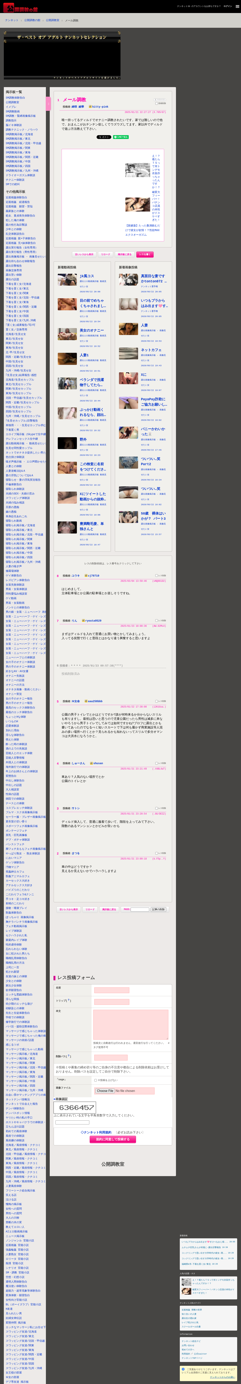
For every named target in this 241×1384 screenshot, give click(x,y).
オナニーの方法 (15, 685)
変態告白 (11, 776)
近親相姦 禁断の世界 (192, 1309)
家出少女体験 (14, 986)
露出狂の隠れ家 (189, 1318)
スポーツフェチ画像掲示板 (22, 826)
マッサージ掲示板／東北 (20, 1058)
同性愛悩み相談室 (16, 594)
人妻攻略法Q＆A (15, 471)
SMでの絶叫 (13, 184)
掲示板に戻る (125, 255)
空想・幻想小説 (15, 1277)
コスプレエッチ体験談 (19, 808)
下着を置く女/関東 (17, 293)
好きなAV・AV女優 (17, 671)
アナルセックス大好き (19, 885)
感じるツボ (12, 1045)
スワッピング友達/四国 (20, 1364)
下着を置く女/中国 (17, 311)
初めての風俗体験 (16, 1131)
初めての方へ (188, 1349)
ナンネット (12, 20)
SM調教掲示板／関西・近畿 (22, 157)
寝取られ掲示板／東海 (19, 544)
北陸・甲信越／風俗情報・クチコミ (27, 1154)
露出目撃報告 (14, 266)
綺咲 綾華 (78, 107)
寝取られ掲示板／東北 (19, 530)
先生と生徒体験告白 (18, 1013)
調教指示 (11, 121)
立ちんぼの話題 (15, 1127)
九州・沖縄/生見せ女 (18, 371)
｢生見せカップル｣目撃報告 (22, 421)
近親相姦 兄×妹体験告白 (21, 243)
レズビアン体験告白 (18, 580)
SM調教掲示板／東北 (18, 139)
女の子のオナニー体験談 (20, 662)
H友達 (9, 1309)
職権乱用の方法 (15, 963)
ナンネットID (183, 6)
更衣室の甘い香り (16, 822)
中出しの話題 (14, 785)
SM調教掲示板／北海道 (19, 134)
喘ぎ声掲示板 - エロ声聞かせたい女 (28, 462)
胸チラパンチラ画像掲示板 (22, 922)
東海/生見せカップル (18, 393)
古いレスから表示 (84, 255)
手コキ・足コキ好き (18, 899)
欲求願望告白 (14, 990)
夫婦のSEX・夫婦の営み (20, 494)
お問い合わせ (188, 1345)
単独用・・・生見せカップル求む (26, 425)
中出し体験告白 (15, 781)
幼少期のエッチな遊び (19, 1004)
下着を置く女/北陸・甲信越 (22, 298)
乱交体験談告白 (15, 234)
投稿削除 (160, 103)
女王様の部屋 (14, 1373)
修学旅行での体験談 (18, 1022)
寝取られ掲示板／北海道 (20, 525)
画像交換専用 (14, 270)
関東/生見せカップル (18, 389)
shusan (95, 764)
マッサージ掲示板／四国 (20, 1086)
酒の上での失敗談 (16, 749)
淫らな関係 (12, 999)
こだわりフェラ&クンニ (20, 894)
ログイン (228, 6)
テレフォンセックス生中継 (22, 439)
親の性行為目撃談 (16, 225)
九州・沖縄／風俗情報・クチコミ (26, 1181)
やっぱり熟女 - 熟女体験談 (23, 853)
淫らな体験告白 (15, 735)
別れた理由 (12, 730)
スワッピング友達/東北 (20, 1336)
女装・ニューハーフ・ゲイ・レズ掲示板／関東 (34, 630)
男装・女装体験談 (16, 589)
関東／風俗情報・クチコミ (22, 1159)
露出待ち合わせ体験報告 (20, 261)
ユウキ (76, 576)
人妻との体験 (14, 466)
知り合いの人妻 (189, 1314)
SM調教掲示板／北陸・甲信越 (23, 143)
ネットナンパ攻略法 (18, 1099)
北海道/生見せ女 (16, 334)
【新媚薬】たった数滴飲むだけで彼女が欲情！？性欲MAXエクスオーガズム (142, 231)
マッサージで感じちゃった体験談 (26, 1031)
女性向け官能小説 (16, 1300)
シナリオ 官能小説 (17, 1268)
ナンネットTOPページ (192, 1357)
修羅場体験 (12, 571)
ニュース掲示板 (15, 1236)
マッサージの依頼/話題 (20, 1040)
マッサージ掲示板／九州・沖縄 (24, 1090)
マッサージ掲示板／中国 (20, 1081)
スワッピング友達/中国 (20, 1359)
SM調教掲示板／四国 (18, 166)
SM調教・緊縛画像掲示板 (21, 116)
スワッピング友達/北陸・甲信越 (25, 1341)
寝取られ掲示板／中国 (19, 553)
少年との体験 (14, 229)
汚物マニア (12, 867)
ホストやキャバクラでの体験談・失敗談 (30, 1122)
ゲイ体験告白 (14, 576)
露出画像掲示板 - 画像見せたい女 (27, 257)
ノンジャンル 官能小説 (20, 1241)
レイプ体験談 (14, 931)
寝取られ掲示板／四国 (19, 557)
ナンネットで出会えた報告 (22, 1104)
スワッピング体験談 (18, 498)
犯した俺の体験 (15, 220)
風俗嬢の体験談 (15, 1140)
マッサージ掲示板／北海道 (22, 1054)
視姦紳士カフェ (15, 872)
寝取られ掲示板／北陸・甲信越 (24, 535)
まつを (76, 854)
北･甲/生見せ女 (15, 352)
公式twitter (200, 1353)
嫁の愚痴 (11, 512)
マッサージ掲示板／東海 (20, 1072)
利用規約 (186, 1353)
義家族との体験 (15, 211)
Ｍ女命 (76, 702)
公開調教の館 (32, 20)
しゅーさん (78, 764)
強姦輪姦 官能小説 (17, 1250)
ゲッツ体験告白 (15, 862)
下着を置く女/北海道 (18, 284)
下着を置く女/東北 (17, 289)
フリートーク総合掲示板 (20, 1191)
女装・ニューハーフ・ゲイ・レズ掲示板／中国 (34, 644)
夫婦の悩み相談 (15, 503)
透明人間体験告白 (16, 1282)
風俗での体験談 (15, 1136)
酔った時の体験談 (16, 744)
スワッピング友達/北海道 (21, 1332)
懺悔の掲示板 (14, 1204)
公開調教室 (52, 20)
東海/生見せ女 (14, 348)
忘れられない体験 (16, 949)
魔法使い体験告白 (16, 1286)
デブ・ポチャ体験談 (18, 840)
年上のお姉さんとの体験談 (22, 771)
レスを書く (145, 255)
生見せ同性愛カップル (19, 448)
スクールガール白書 (191, 1326)
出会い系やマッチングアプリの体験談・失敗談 (34, 1095)
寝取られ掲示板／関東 (19, 539)
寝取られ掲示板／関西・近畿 (23, 548)
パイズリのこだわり (18, 890)
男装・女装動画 (15, 603)
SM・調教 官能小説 (17, 1273)
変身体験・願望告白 (18, 1295)
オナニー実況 (14, 694)
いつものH (12, 721)
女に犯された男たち (18, 954)
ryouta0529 (90, 621)
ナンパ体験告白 (15, 1108)
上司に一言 (12, 967)
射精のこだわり (15, 903)
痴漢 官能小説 (14, 1263)
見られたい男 (14, 1313)
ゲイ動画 (11, 598)
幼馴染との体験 (15, 1008)
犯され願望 (12, 972)
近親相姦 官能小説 (17, 1245)
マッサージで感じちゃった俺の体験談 (28, 1036)
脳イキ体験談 (14, 125)
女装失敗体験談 (15, 585)
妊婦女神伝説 (14, 1318)
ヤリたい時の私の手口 (19, 1118)
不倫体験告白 (14, 484)
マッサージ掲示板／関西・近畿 (24, 1077)
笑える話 (11, 1195)
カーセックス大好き (18, 881)
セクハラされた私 (16, 935)
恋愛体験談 (12, 726)
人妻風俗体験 (14, 1186)
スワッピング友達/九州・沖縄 (24, 1368)
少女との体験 (14, 981)
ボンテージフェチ (16, 831)
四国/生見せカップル (18, 411)
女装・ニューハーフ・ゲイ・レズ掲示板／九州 (34, 653)
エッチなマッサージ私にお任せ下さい (28, 1327)
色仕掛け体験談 (15, 457)
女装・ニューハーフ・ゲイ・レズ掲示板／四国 (34, 648)
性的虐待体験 (14, 945)
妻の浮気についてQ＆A (19, 475)
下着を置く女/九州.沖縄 (21, 320)
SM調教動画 (13, 112)
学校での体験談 (15, 1017)
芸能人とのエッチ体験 (19, 753)
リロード (105, 255)
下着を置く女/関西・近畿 (21, 307)
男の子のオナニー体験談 (20, 667)
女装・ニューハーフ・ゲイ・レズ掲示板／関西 (34, 639)
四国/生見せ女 (14, 366)
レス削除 (160, 576)
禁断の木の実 (14, 1222)
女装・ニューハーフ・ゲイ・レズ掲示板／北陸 (34, 626)
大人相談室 (12, 790)
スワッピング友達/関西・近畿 (24, 1354)
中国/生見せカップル (18, 407)
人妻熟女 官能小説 (17, 1254)
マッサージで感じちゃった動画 (24, 1049)
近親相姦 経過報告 (18, 202)
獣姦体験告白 (14, 913)
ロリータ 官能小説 (17, 1259)
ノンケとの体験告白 (18, 607)
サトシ (76, 809)
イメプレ (11, 107)
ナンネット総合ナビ (191, 1341)
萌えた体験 (12, 740)
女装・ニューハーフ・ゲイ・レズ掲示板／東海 (34, 635)
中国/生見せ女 (14, 362)
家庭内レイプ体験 (16, 940)
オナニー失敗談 (15, 676)
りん (74, 621)
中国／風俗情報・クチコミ (22, 1172)
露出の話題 (12, 279)
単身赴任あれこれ (16, 516)
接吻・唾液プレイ (16, 908)
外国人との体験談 (16, 762)
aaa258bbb (93, 702)
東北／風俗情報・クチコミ (22, 1149)
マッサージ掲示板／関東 (20, 1063)
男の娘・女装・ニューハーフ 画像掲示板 (30, 612)
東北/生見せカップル (18, 384)
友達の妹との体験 (16, 976)
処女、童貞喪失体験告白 (20, 216)
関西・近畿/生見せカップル (22, 402)
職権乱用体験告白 (16, 958)
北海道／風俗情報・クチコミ (23, 1145)
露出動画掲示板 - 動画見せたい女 (27, 443)
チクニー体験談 (15, 180)
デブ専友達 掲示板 (17, 1382)
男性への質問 (14, 1213)
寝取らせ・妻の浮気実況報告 (23, 480)
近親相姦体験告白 (16, 197)
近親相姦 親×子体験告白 (21, 238)
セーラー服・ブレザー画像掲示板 (26, 817)
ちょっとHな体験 (16, 717)
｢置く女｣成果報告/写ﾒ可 (20, 325)
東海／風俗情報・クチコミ (22, 1163)
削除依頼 (159, 99)
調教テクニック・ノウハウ (22, 130)
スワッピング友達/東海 (20, 1350)
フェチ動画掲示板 (16, 926)
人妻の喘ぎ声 (14, 566)
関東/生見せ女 (14, 343)
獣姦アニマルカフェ (18, 876)
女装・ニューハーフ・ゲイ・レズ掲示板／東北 (34, 621)
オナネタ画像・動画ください (23, 689)
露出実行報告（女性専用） (22, 248)
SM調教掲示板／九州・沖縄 (22, 171)
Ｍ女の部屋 (12, 1377)
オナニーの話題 (15, 680)
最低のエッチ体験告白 (19, 712)
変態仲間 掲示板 (16, 1323)
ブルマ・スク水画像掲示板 (22, 812)
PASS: (136, 910)
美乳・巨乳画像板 (16, 835)
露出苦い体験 (14, 275)
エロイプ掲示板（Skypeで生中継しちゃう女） (34, 434)
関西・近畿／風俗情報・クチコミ (26, 1168)
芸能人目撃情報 (15, 758)
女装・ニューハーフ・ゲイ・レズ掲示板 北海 (34, 616)
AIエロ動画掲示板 (17, 1232)
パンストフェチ (15, 844)
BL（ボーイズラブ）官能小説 (23, 1304)
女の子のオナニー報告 (19, 699)
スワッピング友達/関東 (20, 1345)
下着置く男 (12, 430)
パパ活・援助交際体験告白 (22, 1027)
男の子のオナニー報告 (19, 703)
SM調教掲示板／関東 (18, 148)
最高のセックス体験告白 (20, 708)
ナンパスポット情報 (18, 1113)
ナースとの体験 (15, 803)
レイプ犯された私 (190, 1322)
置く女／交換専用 (16, 330)
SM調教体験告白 (15, 98)
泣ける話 (11, 1200)
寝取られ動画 (14, 521)
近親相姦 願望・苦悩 (19, 206)
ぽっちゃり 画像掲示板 (20, 917)
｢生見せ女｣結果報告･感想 (21, 375)
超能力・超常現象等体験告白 (23, 1291)
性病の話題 (12, 794)
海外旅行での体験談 (18, 767)
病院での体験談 (15, 799)
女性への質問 (14, 1209)
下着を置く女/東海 (17, 302)
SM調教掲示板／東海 (18, 152)
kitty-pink (97, 107)
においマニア (14, 858)
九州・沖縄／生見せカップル (23, 416)
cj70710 (91, 576)
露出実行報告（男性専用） (22, 252)
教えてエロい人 (15, 1227)
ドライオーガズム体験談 (20, 175)
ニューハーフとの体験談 (20, 657)
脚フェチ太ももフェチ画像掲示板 (26, 849)
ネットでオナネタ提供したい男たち (27, 453)
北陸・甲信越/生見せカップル (24, 398)
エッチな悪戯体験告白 (19, 995)
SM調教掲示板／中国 (18, 161)
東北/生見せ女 (14, 339)
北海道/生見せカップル (20, 380)
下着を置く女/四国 (17, 316)
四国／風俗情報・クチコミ (22, 1177)
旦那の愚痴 (12, 507)
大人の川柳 (12, 1218)
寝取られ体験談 (15, 489)
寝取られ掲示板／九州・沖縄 (23, 562)
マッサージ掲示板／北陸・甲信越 (26, 1067)
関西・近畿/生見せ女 (18, 357)
